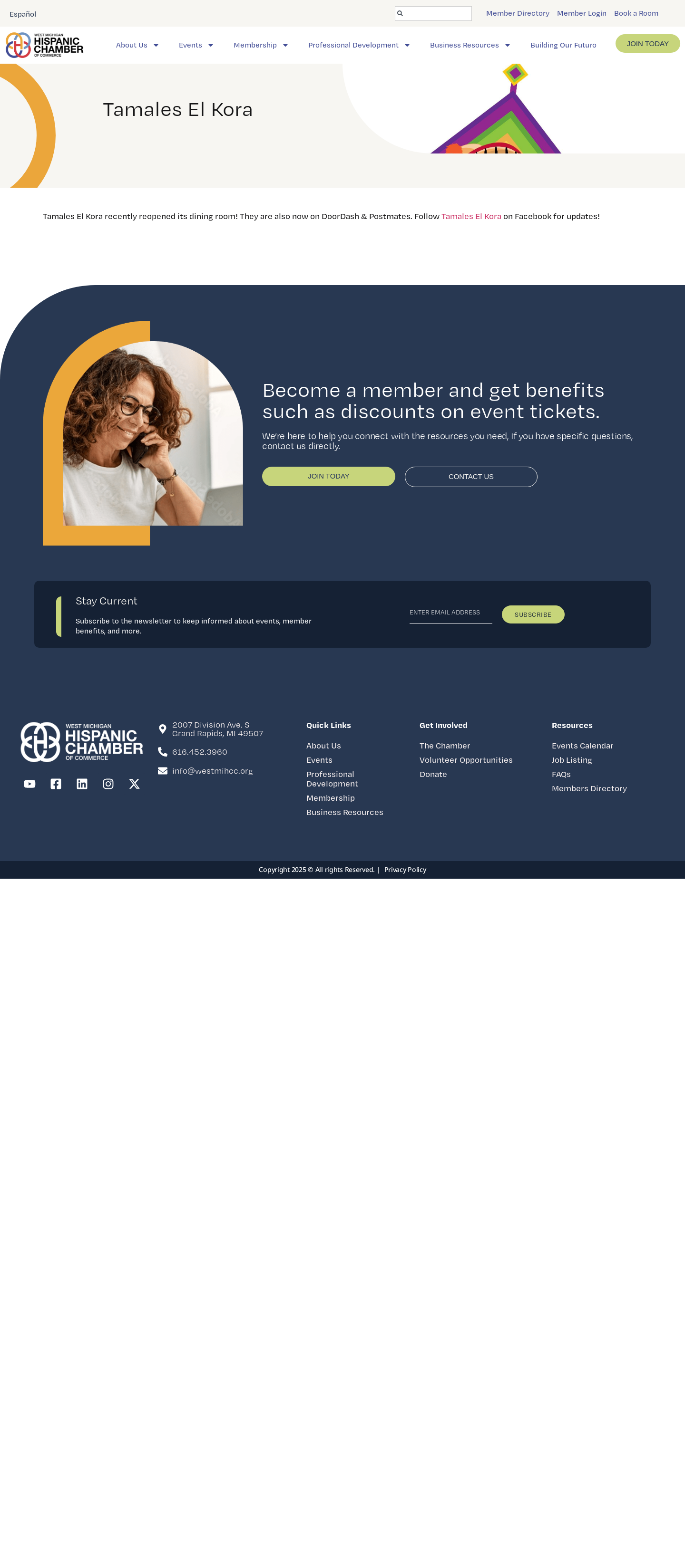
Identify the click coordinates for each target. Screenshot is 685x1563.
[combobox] (433, 13)
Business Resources (470, 45)
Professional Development (359, 45)
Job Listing (572, 760)
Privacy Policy (405, 869)
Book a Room (636, 13)
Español (23, 14)
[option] (23, 13)
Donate (433, 774)
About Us (138, 45)
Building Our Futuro (563, 44)
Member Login (582, 13)
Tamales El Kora (471, 216)
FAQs (561, 774)
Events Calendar (583, 745)
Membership (261, 45)
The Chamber (445, 745)
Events (197, 45)
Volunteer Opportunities (466, 760)
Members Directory (589, 788)
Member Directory (517, 13)
